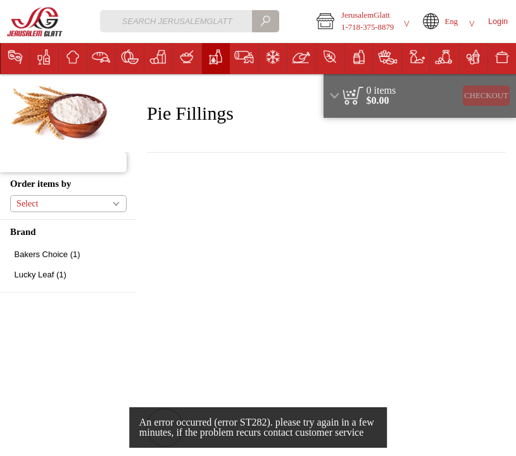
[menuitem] (15, 58)
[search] (265, 21)
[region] (420, 96)
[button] (360, 21)
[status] (381, 91)
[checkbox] (68, 254)
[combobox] (189, 21)
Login (498, 21)
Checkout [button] (486, 95)
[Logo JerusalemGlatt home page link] (36, 22)
